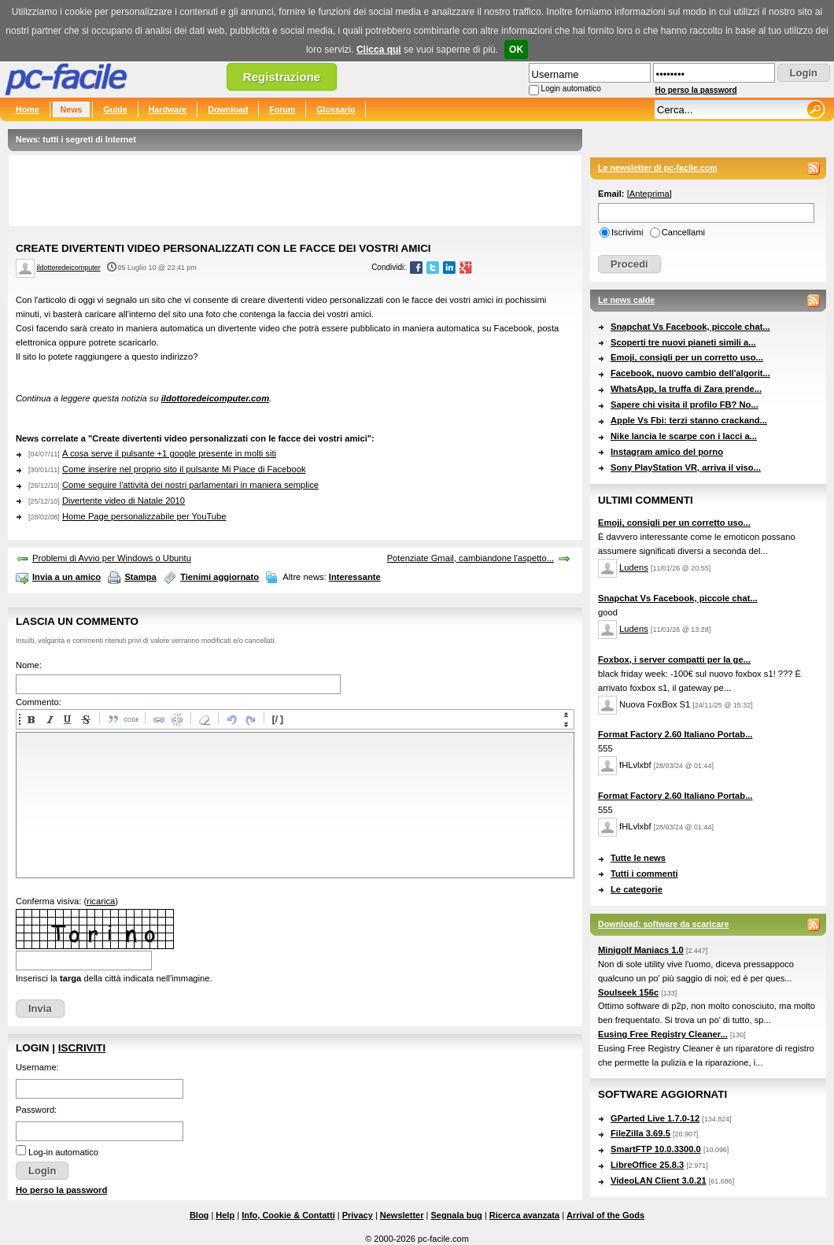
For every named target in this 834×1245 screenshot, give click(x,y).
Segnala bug (456, 1215)
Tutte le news (638, 858)
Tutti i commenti (644, 873)
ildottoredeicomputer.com (215, 398)
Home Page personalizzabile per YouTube (144, 516)
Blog (199, 1215)
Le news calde (626, 300)
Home (27, 109)
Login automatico (571, 88)
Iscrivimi (627, 232)
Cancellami (683, 232)
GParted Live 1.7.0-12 (655, 1118)
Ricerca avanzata (524, 1215)
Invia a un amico (66, 577)
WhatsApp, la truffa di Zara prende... (686, 388)
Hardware (168, 109)
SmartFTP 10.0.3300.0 (656, 1149)
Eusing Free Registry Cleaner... (663, 1034)
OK (516, 49)
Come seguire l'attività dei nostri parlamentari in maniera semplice (190, 485)
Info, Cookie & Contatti (288, 1215)
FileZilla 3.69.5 (640, 1133)
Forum (282, 109)
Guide (115, 109)
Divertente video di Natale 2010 (123, 500)
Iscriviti (81, 1048)
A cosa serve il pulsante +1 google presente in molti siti (169, 453)
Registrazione (281, 76)
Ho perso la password (696, 90)
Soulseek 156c (628, 992)
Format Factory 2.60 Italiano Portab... (675, 734)
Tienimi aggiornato (219, 577)
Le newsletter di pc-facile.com (658, 167)
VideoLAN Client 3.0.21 (659, 1180)
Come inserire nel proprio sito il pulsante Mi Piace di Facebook (184, 469)
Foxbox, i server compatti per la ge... (674, 659)
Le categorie (636, 889)
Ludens (633, 567)
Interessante (355, 577)
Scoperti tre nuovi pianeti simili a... (683, 342)
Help (225, 1215)
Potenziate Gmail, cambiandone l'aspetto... (470, 558)
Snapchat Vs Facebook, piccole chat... (690, 326)
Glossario (335, 109)
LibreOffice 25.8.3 (647, 1164)
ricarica (101, 901)
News (72, 109)
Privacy (357, 1215)
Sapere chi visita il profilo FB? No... (684, 404)
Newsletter (402, 1215)
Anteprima (649, 193)
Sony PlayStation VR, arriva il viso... (686, 467)
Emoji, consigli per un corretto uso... (687, 357)
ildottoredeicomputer (69, 268)
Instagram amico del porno (667, 451)
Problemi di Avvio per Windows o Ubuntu (111, 558)
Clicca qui (378, 49)
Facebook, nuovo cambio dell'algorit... (690, 373)
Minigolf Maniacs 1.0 (641, 950)
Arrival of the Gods (605, 1215)
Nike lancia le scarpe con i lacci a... (684, 436)
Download (228, 109)
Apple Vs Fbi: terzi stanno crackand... (689, 420)
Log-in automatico (63, 1152)
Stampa (140, 577)
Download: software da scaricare (663, 924)
